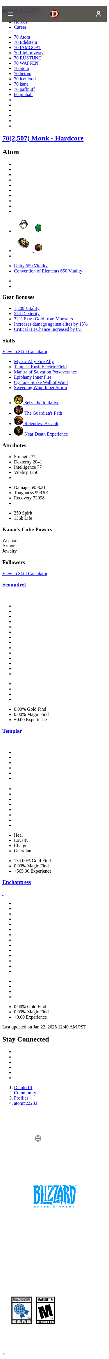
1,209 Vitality (27, 308)
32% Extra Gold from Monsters (43, 318)
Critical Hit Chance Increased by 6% (48, 329)
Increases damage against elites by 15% (51, 324)
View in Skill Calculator (24, 351)
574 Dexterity (27, 313)
